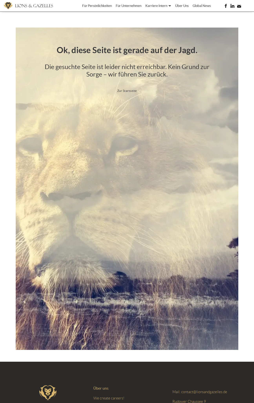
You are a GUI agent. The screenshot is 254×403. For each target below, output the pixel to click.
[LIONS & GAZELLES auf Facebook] (226, 6)
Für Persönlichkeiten (97, 5)
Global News (202, 5)
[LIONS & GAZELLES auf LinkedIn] (232, 6)
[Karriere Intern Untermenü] (169, 5)
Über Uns (182, 5)
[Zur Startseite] (28, 5)
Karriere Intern (156, 5)
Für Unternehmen (128, 5)
